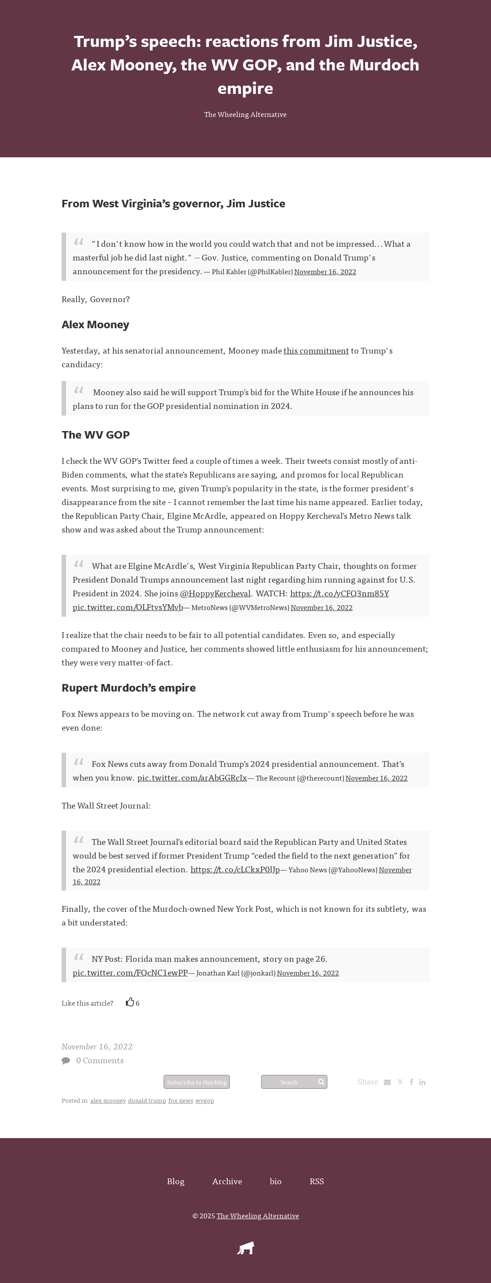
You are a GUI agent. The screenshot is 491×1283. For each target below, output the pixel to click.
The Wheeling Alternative (245, 114)
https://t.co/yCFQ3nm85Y (339, 592)
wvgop (204, 1100)
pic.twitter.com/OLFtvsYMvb (128, 606)
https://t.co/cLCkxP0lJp (235, 868)
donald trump (147, 1100)
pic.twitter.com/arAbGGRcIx (192, 777)
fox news (180, 1100)
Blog (175, 1180)
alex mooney (108, 1100)
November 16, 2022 (325, 271)
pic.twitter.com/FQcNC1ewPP (130, 972)
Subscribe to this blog (197, 1082)
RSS (317, 1180)
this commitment (316, 350)
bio (276, 1180)
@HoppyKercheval (215, 592)
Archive (227, 1180)
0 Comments (100, 1059)
